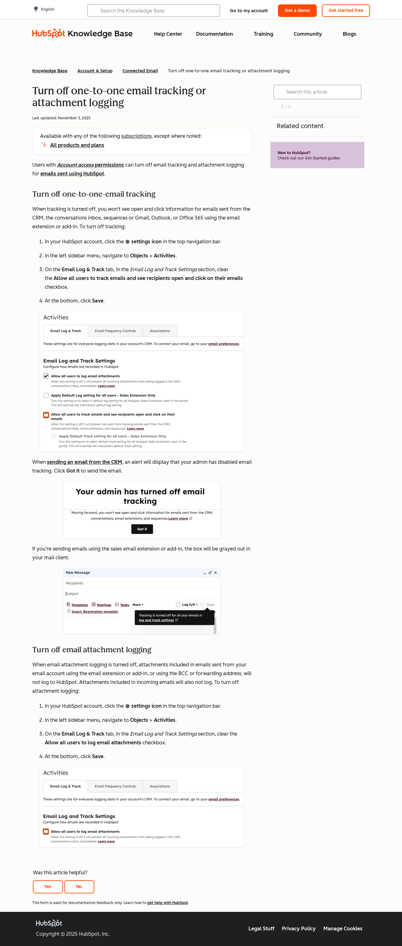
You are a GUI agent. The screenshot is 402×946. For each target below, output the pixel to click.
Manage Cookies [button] (343, 929)
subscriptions (136, 136)
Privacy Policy (299, 929)
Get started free (346, 10)
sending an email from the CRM (84, 462)
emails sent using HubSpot (72, 174)
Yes (47, 886)
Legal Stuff (261, 929)
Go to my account (249, 10)
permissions (90, 165)
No (79, 886)
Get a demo (297, 10)
